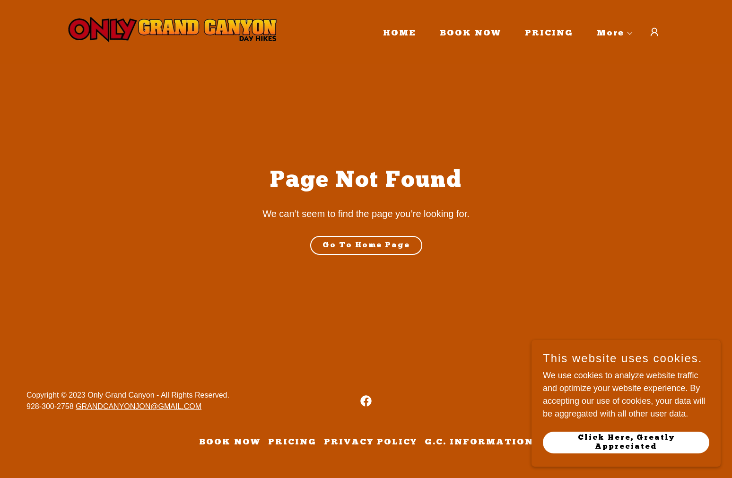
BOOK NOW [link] (470, 33)
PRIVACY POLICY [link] (370, 442)
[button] (611, 33)
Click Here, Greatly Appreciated (626, 442)
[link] (172, 31)
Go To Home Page (366, 245)
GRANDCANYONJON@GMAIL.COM (138, 406)
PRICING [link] (549, 33)
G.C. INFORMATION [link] (479, 442)
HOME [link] (399, 33)
